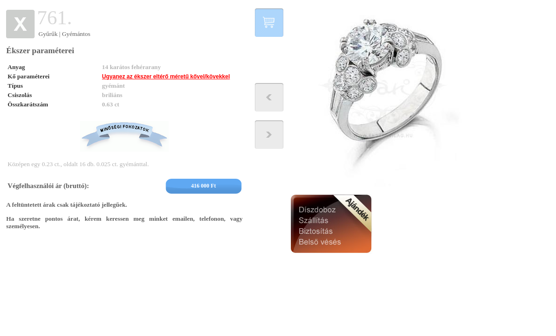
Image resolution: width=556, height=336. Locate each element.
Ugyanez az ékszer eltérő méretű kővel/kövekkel (166, 76)
